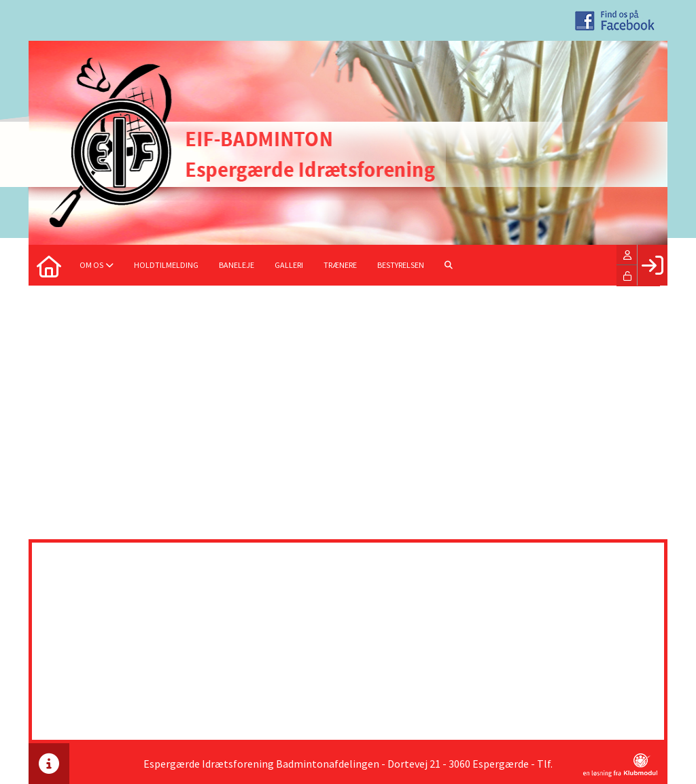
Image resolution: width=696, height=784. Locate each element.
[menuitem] (49, 265)
